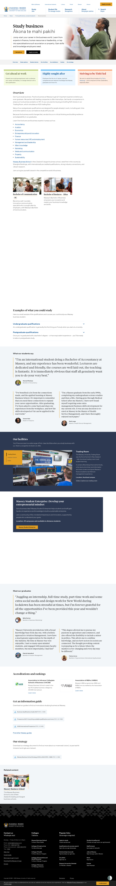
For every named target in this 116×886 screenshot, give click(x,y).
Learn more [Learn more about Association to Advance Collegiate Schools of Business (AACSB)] (32, 693)
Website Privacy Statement (75, 882)
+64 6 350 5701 (21, 847)
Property (18, 154)
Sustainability (20, 157)
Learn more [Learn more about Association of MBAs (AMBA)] (79, 690)
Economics (19, 130)
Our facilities (44, 62)
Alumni (88, 4)
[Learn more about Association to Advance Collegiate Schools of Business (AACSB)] (19, 684)
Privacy (72, 878)
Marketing (18, 148)
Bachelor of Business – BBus (56, 199)
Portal (71, 4)
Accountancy (20, 124)
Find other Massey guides (22, 733)
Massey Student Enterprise (27, 527)
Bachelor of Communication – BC (25, 196)
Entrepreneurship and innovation (27, 133)
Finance (18, 136)
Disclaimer (62, 878)
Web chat (6, 852)
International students (50, 4)
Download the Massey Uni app (12, 861)
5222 (8, 849)
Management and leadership (25, 142)
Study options (24, 62)
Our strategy (70, 62)
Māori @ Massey (36, 4)
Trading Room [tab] (12, 454)
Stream (80, 4)
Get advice (19, 52)
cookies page (8, 884)
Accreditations (54, 62)
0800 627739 (15, 845)
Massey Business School (22, 162)
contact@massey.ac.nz (15, 843)
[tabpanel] (58, 468)
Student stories (34, 62)
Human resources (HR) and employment (30, 139)
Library (63, 4)
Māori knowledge (21, 145)
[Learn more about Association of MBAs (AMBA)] (66, 685)
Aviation (18, 127)
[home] (15, 9)
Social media (7, 855)
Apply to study (106, 4)
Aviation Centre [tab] (12, 457)
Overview (15, 62)
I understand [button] (103, 883)
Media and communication (24, 151)
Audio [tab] (9, 460)
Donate (6, 864)
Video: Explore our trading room (86, 480)
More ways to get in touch (11, 858)
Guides (62, 62)
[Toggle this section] (48, 325)
